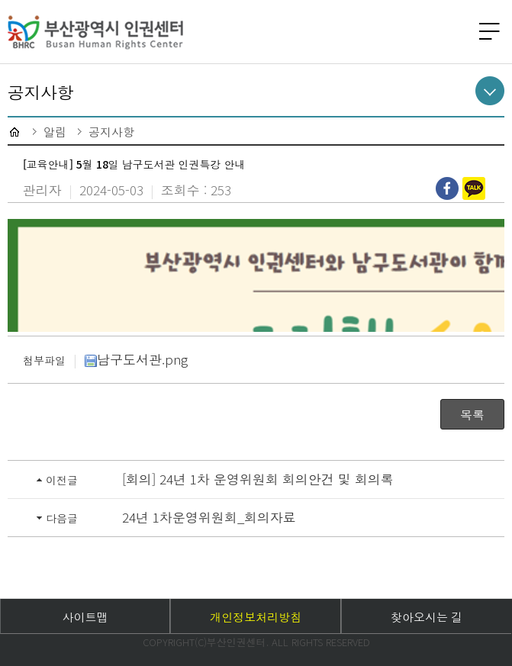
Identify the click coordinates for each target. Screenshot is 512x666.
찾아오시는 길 (426, 617)
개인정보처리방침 (255, 617)
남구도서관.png (136, 358)
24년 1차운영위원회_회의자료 (209, 516)
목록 (472, 414)
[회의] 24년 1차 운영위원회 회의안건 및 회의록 (258, 478)
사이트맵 (85, 617)
